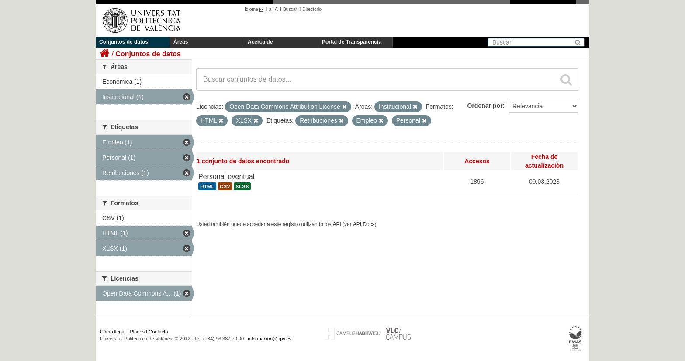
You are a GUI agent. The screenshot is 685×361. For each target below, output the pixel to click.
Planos (137, 331)
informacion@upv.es (269, 338)
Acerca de (260, 42)
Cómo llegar (113, 331)
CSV (225, 186)
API (337, 224)
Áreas (180, 42)
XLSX (242, 186)
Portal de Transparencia (351, 42)
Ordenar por (485, 105)
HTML (207, 186)
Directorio (312, 9)
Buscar (290, 9)
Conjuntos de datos (123, 42)
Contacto (158, 331)
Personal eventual (226, 176)
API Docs (364, 224)
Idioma (255, 9)
